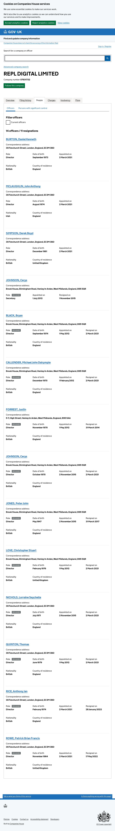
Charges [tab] (51, 100)
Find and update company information (22, 38)
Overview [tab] (10, 100)
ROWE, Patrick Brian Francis (23, 738)
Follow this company (14, 85)
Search (107, 58)
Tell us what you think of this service (17, 796)
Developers (54, 819)
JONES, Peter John (17, 503)
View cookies (64, 23)
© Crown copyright (103, 824)
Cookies (15, 819)
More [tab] (77, 100)
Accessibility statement (39, 819)
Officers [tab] (10, 108)
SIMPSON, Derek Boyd (19, 233)
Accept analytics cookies (16, 23)
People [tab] (39, 100)
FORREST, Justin (16, 409)
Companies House (17, 824)
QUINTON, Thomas (17, 644)
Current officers (16, 122)
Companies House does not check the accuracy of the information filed (31, 43)
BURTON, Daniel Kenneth (21, 139)
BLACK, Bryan (14, 315)
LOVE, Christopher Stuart (21, 550)
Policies (7, 819)
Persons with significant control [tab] (32, 108)
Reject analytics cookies (43, 23)
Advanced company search (16, 67)
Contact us (24, 819)
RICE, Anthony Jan (16, 691)
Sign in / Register (104, 46)
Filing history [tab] (25, 100)
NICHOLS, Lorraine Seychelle (23, 597)
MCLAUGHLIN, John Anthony (23, 186)
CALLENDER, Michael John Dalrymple (28, 362)
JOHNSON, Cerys (16, 280)
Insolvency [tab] (65, 100)
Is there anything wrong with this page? (96, 796)
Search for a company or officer (18, 50)
